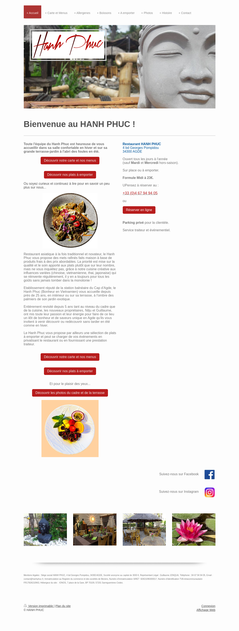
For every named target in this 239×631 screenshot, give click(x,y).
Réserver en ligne (139, 210)
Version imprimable (39, 606)
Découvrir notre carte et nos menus (70, 160)
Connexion (208, 606)
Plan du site (63, 606)
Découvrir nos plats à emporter (70, 174)
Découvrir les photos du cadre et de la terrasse (70, 393)
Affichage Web (205, 610)
